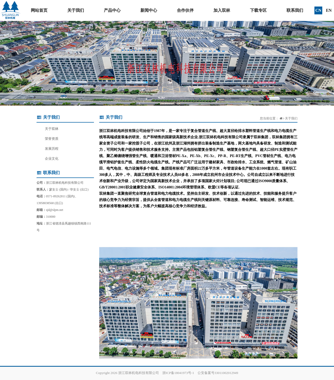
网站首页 (39, 10)
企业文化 (51, 158)
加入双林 (221, 10)
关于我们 (75, 10)
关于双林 (51, 129)
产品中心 (112, 10)
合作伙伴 (185, 10)
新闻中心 (148, 10)
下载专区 (258, 10)
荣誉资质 (51, 139)
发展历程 (51, 149)
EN (329, 10)
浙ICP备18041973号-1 (178, 373)
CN (318, 10)
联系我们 (295, 10)
